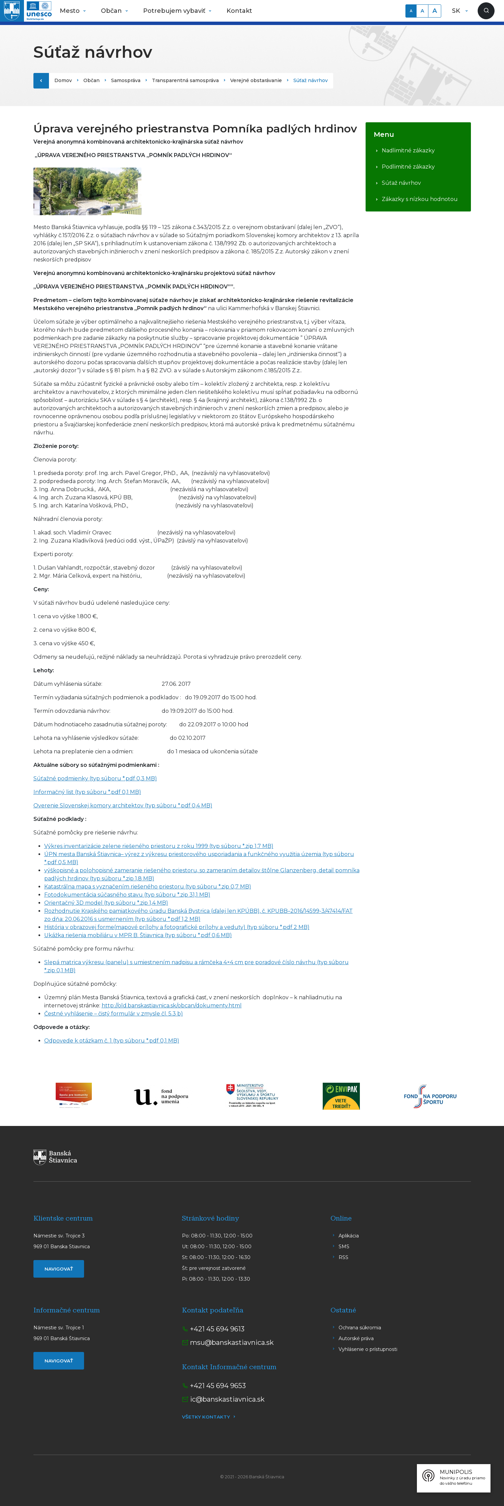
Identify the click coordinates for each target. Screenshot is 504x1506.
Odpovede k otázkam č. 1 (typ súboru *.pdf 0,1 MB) (111, 1040)
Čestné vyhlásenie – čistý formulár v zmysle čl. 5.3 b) (113, 1013)
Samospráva (125, 80)
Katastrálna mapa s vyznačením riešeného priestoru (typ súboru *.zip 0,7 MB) (147, 886)
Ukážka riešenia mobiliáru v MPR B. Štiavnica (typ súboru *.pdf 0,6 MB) (138, 935)
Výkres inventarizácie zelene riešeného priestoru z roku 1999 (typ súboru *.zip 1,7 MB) (158, 846)
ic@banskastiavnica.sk (227, 1399)
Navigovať (59, 1269)
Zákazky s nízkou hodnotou (420, 199)
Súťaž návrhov (401, 183)
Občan (91, 80)
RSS (343, 1257)
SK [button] (457, 11)
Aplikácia (349, 1236)
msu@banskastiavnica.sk (232, 1342)
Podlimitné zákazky (408, 167)
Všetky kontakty (206, 1417)
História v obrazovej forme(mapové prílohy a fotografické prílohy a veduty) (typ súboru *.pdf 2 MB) (177, 927)
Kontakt (239, 11)
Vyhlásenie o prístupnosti (368, 1349)
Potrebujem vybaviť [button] (175, 11)
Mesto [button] (70, 11)
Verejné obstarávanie (256, 80)
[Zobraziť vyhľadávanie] (486, 10)
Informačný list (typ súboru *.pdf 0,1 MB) (87, 792)
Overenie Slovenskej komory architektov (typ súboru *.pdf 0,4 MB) (122, 805)
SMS (344, 1247)
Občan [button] (112, 11)
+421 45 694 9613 (217, 1329)
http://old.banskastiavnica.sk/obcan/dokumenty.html (172, 1005)
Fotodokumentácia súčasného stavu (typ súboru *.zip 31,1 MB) (127, 895)
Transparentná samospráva (185, 80)
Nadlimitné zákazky (408, 150)
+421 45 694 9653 (218, 1386)
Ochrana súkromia (360, 1328)
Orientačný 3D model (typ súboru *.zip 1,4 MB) (106, 903)
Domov (63, 80)
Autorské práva (356, 1338)
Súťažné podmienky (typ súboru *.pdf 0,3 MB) (95, 778)
